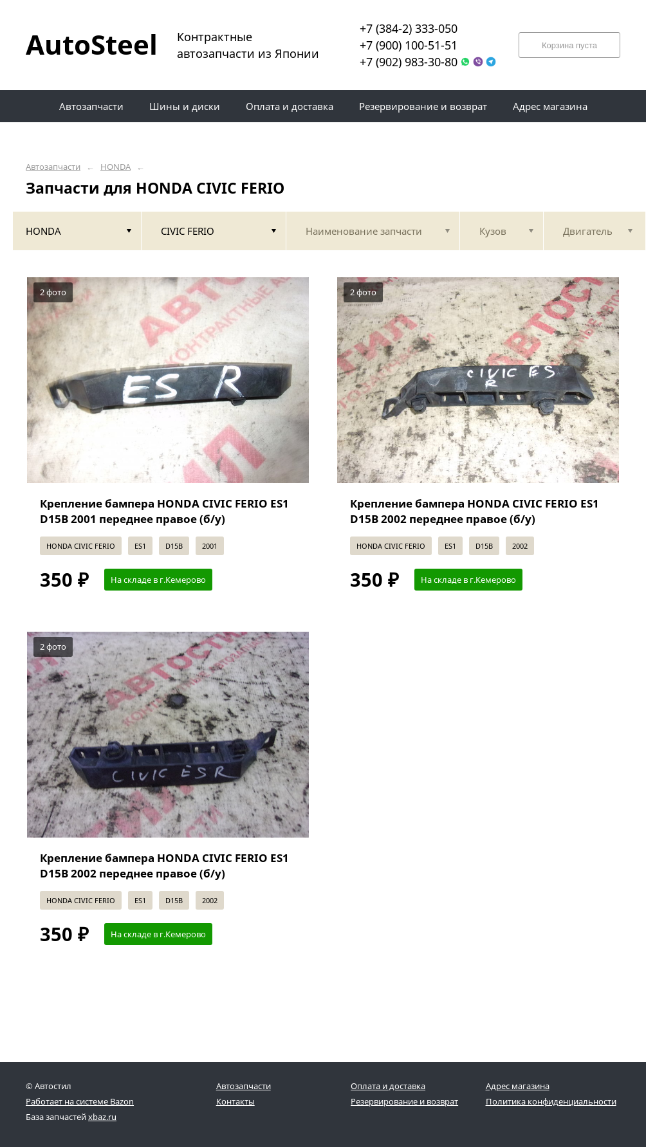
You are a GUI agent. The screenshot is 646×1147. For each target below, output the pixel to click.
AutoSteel (84, 44)
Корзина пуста (569, 45)
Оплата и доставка (388, 1086)
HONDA (115, 167)
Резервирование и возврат (404, 1101)
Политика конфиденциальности (551, 1101)
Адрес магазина (517, 1086)
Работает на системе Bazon (80, 1101)
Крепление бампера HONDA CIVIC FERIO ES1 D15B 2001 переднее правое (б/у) (164, 511)
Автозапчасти (53, 167)
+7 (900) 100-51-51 (408, 45)
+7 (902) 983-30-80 (408, 61)
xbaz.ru (102, 1117)
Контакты (235, 1101)
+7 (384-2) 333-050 (408, 28)
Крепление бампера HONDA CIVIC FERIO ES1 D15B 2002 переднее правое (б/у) (474, 511)
